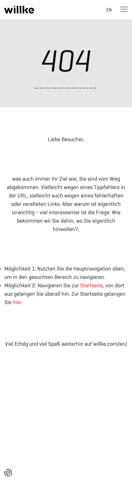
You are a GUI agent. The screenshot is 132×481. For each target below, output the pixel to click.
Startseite (91, 285)
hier (17, 302)
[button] (8, 473)
